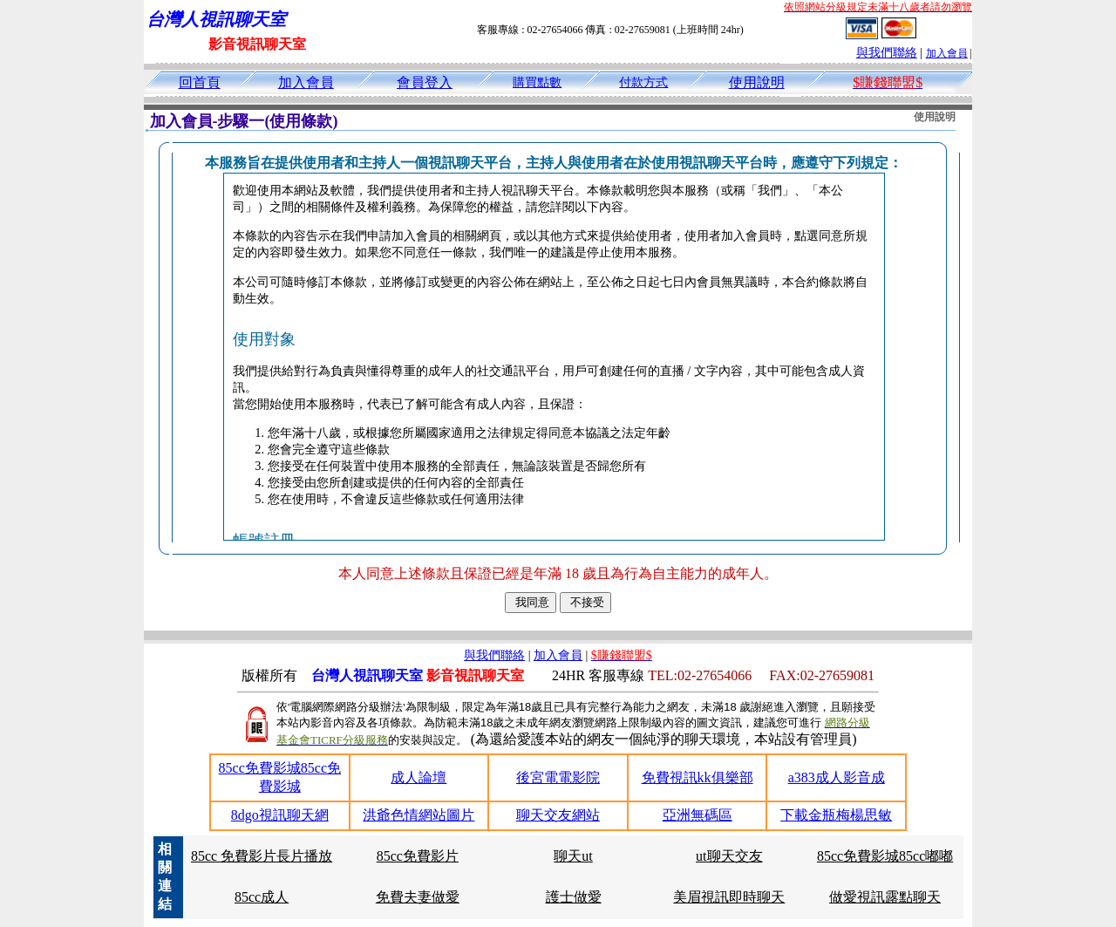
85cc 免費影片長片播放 (261, 856)
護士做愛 (574, 897)
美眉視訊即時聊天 (729, 897)
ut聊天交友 (729, 856)
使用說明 (757, 82)
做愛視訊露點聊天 (885, 897)
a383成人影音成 (836, 777)
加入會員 (947, 53)
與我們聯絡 (886, 52)
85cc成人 (262, 897)
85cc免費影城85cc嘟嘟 (885, 856)
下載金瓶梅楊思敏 (836, 815)
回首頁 (200, 82)
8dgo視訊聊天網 (280, 815)
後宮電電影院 (558, 777)
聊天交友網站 (558, 815)
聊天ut (573, 856)
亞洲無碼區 (697, 815)
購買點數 (537, 82)
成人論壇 (418, 777)
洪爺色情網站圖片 (418, 815)
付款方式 (643, 82)
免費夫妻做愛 (417, 897)
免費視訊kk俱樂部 (697, 777)
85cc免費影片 (418, 856)
